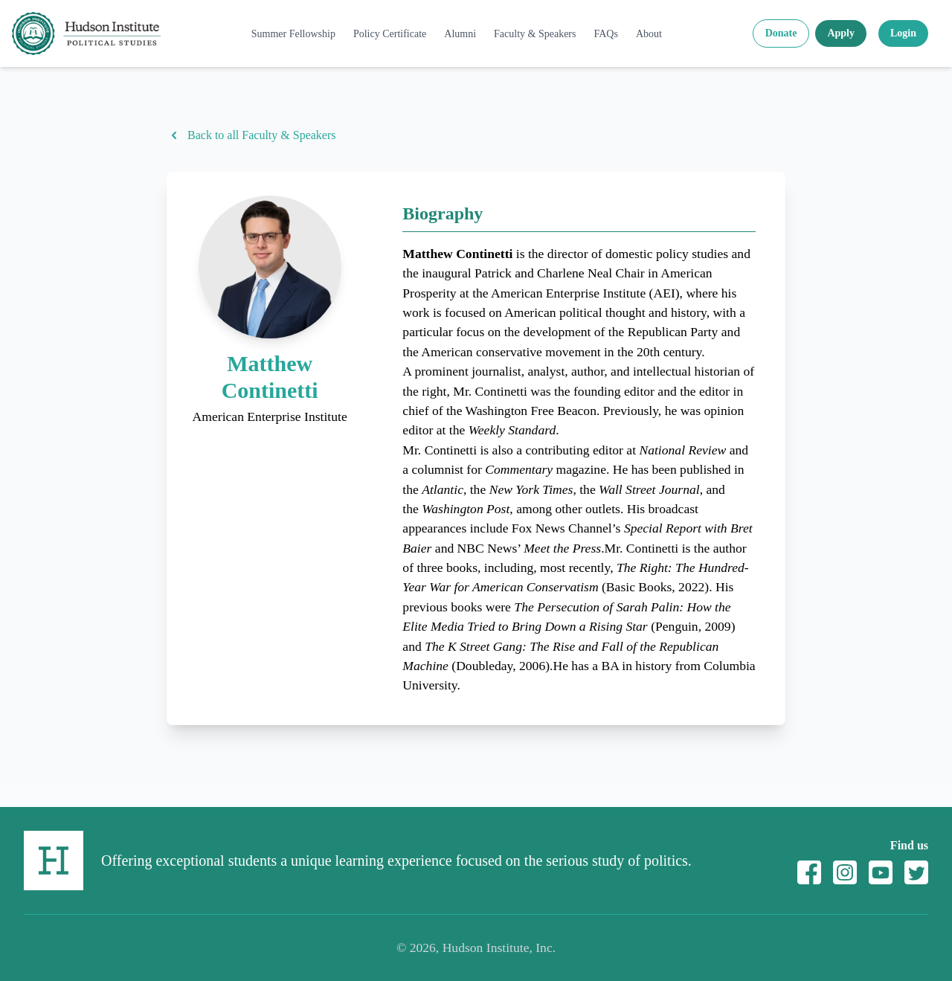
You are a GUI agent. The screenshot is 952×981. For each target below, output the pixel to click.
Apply (841, 33)
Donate (781, 33)
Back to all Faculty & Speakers (251, 135)
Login (903, 33)
